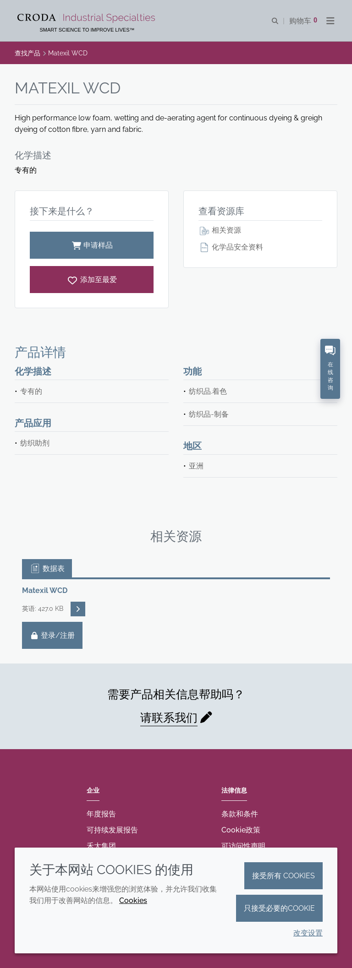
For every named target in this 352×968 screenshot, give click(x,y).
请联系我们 (169, 717)
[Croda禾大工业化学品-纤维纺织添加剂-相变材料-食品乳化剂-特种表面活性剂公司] (87, 18)
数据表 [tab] (47, 568)
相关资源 (219, 230)
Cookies (133, 900)
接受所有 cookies (283, 875)
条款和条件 (239, 814)
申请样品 (92, 245)
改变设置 (308, 933)
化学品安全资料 (230, 247)
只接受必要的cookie (279, 908)
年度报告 (101, 814)
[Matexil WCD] (92, 279)
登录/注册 (52, 635)
